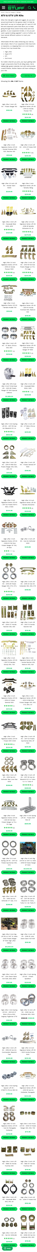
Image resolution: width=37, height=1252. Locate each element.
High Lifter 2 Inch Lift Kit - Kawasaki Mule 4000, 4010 (9, 224)
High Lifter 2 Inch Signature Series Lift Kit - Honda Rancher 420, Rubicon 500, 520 (28, 661)
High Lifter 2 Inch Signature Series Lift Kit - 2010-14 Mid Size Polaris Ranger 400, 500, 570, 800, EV (28, 700)
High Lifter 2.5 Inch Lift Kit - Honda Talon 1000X (9, 186)
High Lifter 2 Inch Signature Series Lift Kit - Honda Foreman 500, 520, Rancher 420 (9, 148)
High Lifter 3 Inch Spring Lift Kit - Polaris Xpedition (28, 976)
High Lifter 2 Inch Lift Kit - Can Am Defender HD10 (27, 541)
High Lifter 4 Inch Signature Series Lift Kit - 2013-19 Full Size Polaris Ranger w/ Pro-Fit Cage (9, 820)
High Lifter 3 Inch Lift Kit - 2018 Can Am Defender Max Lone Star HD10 (9, 778)
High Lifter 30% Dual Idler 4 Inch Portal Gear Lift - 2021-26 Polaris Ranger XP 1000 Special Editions (9, 388)
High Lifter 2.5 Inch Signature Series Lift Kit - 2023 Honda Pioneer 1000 (28, 1051)
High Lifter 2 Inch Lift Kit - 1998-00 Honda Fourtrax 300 (9, 1164)
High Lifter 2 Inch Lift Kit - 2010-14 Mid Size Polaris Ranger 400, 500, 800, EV (9, 466)
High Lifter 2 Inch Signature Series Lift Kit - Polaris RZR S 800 (9, 739)
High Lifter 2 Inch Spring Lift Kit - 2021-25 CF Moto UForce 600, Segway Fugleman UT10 (9, 1013)
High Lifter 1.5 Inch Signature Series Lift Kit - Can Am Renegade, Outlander (9, 1127)
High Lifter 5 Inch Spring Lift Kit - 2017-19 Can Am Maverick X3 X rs (9, 426)
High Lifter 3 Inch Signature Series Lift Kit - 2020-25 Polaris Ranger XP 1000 (28, 346)
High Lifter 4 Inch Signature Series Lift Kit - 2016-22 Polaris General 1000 (9, 699)
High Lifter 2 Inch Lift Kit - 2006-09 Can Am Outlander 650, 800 (27, 1235)
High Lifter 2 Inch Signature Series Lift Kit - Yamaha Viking (28, 186)
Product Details (9, 121)
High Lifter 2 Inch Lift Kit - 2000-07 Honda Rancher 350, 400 (9, 624)
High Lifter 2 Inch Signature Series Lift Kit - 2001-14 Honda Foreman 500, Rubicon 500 (28, 307)
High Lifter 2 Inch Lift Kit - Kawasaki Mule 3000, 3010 (28, 386)
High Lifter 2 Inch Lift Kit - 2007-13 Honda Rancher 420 (28, 624)
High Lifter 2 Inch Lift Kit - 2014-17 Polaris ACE (28, 1198)
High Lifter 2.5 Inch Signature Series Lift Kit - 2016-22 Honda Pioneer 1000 (9, 266)
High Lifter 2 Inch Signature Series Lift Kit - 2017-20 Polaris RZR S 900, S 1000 (9, 503)
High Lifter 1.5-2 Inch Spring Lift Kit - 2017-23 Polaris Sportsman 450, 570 (9, 862)
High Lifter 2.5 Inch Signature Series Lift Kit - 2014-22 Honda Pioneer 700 (28, 108)
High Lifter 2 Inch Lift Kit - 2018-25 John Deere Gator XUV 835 (28, 936)
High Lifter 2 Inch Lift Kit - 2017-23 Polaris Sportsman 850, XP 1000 (28, 740)
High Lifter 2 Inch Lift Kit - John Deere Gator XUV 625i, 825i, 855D (9, 976)
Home (2, 12)
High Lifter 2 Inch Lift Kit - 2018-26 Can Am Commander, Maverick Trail (9, 1051)
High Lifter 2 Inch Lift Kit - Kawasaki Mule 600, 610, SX (9, 1199)
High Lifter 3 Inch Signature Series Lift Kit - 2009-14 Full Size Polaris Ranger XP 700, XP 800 (9, 543)
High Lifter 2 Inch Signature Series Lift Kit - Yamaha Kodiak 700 (9, 305)
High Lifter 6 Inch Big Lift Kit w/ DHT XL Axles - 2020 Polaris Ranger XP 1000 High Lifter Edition (9, 938)
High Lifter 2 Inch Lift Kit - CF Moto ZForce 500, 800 (9, 345)
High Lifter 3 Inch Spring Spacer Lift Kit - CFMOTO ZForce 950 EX (9, 1088)
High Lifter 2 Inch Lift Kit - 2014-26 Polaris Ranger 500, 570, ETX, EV (9, 585)
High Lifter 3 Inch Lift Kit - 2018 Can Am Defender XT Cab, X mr (9, 898)
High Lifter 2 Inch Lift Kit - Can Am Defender (9, 1234)
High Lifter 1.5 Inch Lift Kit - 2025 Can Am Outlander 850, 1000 (27, 1012)
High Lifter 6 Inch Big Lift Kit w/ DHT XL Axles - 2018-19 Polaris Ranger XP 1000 (28, 862)
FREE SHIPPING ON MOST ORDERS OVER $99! (19, 1)
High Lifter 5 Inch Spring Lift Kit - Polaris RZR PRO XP (28, 818)
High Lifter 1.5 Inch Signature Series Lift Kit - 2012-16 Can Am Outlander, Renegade (28, 1089)
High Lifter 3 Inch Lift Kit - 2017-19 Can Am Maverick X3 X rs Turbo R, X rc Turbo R (27, 778)
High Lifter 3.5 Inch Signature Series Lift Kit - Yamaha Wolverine (28, 502)
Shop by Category (10, 12)
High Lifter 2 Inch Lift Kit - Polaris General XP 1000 (28, 465)
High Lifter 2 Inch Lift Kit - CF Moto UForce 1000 (28, 426)
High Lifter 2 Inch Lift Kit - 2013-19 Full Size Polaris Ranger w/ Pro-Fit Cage (27, 266)
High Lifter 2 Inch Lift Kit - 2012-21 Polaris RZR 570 (28, 147)
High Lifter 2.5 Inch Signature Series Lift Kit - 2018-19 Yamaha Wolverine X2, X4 (28, 225)
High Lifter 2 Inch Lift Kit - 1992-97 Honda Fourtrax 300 (28, 1164)
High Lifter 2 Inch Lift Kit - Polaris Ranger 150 (9, 105)
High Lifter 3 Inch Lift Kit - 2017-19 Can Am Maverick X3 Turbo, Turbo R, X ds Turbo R (27, 900)
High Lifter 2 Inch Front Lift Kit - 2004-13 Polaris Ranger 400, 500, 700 (28, 1126)
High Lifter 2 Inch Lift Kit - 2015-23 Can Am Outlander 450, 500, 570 (28, 584)
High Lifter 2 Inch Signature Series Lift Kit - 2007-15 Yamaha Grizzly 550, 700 (9, 661)
